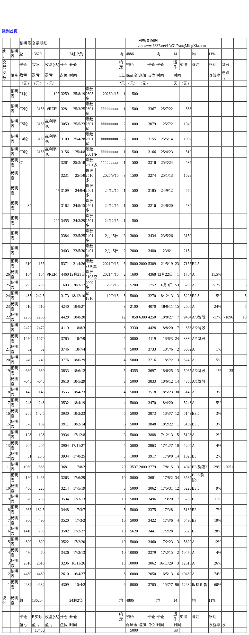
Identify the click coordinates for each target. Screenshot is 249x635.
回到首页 (10, 31)
